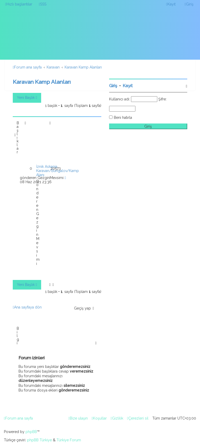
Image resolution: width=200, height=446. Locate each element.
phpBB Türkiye (39, 440)
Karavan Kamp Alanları (42, 82)
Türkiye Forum (69, 440)
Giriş (113, 85)
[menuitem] (43, 4)
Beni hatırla (123, 117)
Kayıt (128, 85)
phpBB (31, 432)
